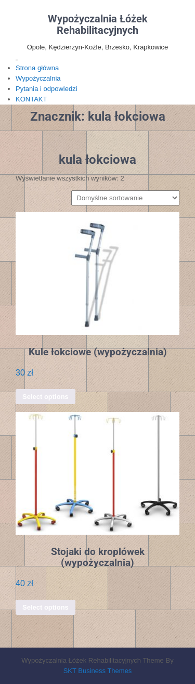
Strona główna (37, 68)
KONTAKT (31, 99)
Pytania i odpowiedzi (46, 89)
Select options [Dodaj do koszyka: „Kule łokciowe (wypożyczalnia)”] (45, 397)
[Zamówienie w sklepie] (125, 197)
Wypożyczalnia (38, 78)
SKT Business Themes (97, 671)
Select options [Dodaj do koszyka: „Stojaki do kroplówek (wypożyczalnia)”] (45, 607)
